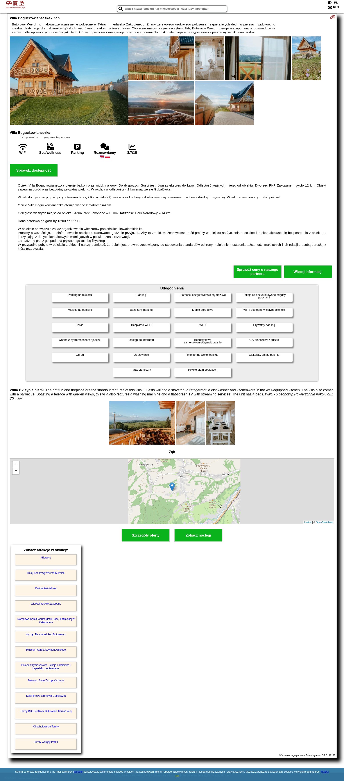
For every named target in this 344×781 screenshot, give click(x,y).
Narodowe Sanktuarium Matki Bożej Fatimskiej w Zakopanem (45, 621)
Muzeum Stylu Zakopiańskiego (46, 680)
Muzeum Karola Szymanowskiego (46, 649)
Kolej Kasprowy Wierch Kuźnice (45, 573)
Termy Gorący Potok (46, 741)
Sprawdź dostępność (33, 170)
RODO (325, 771)
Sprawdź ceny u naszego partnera (257, 272)
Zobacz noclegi (198, 535)
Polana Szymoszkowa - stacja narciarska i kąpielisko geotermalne (45, 667)
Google (78, 771)
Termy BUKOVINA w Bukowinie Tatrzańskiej (46, 711)
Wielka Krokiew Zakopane (46, 603)
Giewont (46, 557)
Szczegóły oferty (145, 535)
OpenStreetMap (324, 522)
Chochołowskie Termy (46, 726)
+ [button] (15, 464)
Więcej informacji (308, 272)
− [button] (15, 471)
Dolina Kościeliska (46, 588)
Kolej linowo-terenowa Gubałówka (46, 695)
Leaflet (308, 522)
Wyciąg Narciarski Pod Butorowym (46, 634)
